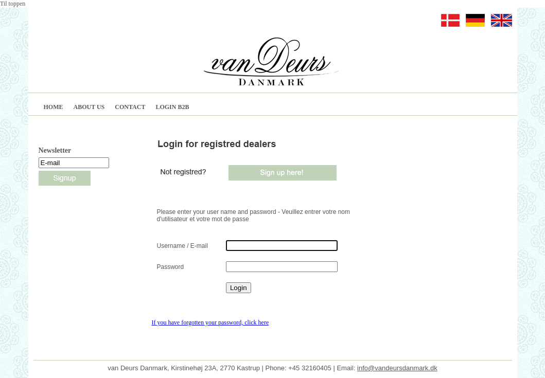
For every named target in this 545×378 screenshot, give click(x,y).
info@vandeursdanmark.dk (397, 360)
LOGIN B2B (172, 107)
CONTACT (130, 107)
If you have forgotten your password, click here (210, 322)
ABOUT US (89, 107)
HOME (53, 107)
